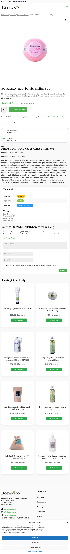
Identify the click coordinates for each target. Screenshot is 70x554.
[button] (67, 522)
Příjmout (35, 537)
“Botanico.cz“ (5, 15)
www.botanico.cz (10, 515)
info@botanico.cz (10, 512)
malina (20, 201)
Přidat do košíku (17, 110)
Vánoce (39, 516)
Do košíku (19, 320)
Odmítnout (35, 542)
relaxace (21, 196)
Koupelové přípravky (23, 15)
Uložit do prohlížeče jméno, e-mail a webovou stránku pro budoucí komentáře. (31, 265)
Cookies (29, 551)
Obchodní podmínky (37, 551)
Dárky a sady (41, 511)
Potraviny (40, 507)
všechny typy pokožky (25, 205)
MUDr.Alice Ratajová (59, 117)
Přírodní (45, 117)
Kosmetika (13, 15)
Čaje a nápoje (41, 502)
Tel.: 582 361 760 (10, 509)
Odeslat (63, 270)
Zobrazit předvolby (35, 547)
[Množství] (4, 110)
